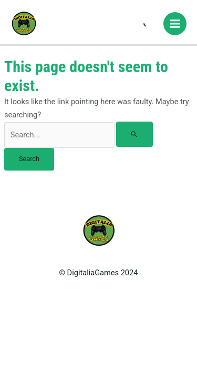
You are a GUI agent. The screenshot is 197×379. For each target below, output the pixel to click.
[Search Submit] (134, 134)
